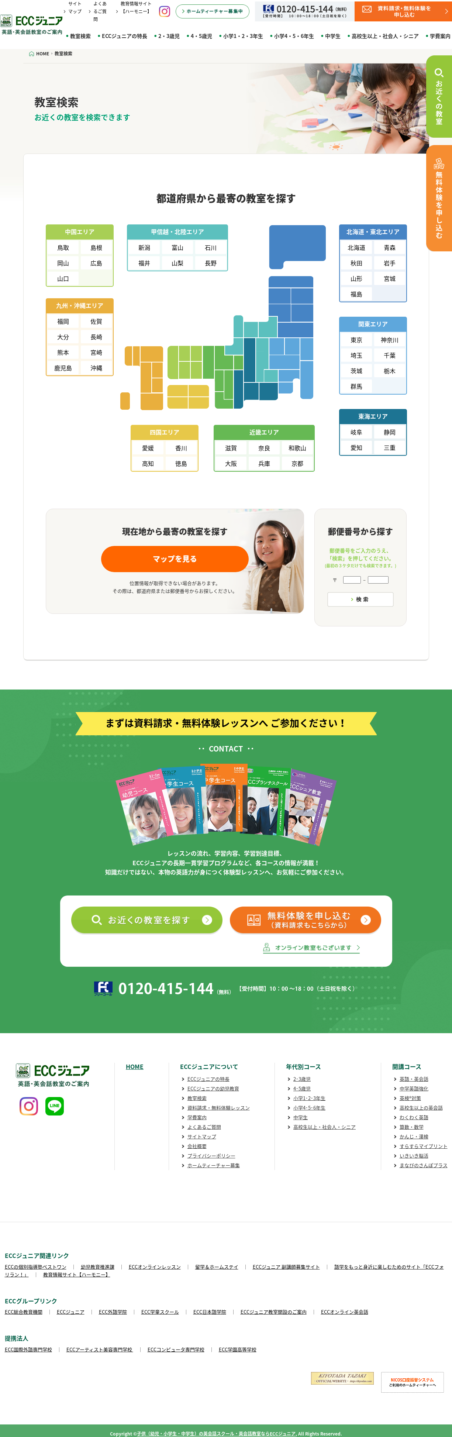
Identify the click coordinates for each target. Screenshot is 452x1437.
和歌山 (297, 447)
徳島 (181, 463)
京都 (297, 463)
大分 (63, 336)
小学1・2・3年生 (243, 35)
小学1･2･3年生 (309, 1097)
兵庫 (264, 463)
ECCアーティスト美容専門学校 (99, 1349)
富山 (177, 247)
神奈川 (389, 339)
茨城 (356, 370)
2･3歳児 (302, 1078)
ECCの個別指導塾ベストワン (35, 1266)
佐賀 (96, 321)
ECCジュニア (70, 1311)
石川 (211, 247)
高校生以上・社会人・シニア (385, 35)
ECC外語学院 (113, 1311)
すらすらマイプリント (424, 1145)
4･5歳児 (302, 1088)
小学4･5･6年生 (309, 1107)
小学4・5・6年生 (294, 35)
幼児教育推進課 (97, 1266)
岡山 (63, 262)
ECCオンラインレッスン (155, 1266)
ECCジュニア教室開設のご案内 (274, 1311)
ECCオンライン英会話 (344, 1311)
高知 (148, 463)
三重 (390, 447)
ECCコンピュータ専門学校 (176, 1349)
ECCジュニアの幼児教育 (213, 1088)
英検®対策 (410, 1097)
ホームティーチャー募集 (213, 1165)
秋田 (356, 262)
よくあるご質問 (100, 11)
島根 (96, 247)
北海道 (356, 247)
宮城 (390, 278)
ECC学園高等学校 (237, 1349)
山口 (63, 278)
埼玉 (356, 355)
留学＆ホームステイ (216, 1266)
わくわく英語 (414, 1117)
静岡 (390, 431)
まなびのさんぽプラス (424, 1165)
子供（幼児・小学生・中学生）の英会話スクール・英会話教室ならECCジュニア (216, 1433)
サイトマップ (201, 1136)
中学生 (333, 35)
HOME (135, 1066)
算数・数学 (412, 1126)
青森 (390, 247)
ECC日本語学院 (209, 1311)
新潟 (144, 247)
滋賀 (231, 447)
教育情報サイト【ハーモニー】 (76, 1274)
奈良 (264, 447)
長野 (211, 262)
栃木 (390, 370)
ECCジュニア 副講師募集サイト (286, 1266)
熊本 (63, 352)
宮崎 (96, 352)
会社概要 (197, 1145)
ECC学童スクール (160, 1311)
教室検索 (80, 35)
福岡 (63, 321)
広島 (96, 262)
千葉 (390, 355)
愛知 (356, 447)
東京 (356, 339)
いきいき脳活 (414, 1155)
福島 (356, 293)
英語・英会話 (414, 1078)
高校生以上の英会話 (421, 1107)
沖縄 (96, 367)
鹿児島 (63, 367)
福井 (144, 262)
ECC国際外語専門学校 (28, 1349)
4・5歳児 (201, 35)
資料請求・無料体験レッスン (218, 1107)
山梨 (177, 262)
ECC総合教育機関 (23, 1311)
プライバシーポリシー (211, 1155)
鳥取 (63, 247)
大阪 (231, 463)
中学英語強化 (414, 1088)
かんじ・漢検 (414, 1136)
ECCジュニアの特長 (124, 35)
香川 (181, 447)
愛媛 (148, 447)
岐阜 (356, 431)
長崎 (96, 336)
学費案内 (197, 1117)
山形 (356, 278)
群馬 (356, 386)
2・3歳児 (169, 35)
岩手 (390, 262)
